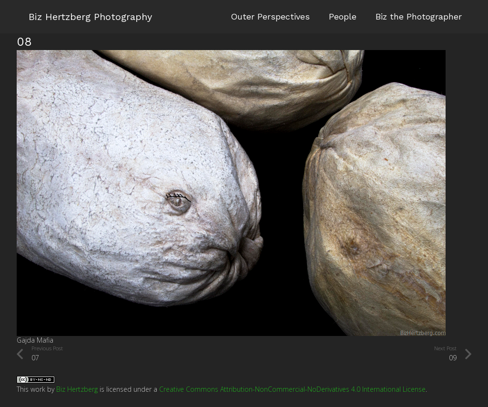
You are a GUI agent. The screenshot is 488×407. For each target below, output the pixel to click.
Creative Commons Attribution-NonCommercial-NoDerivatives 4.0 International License (292, 389)
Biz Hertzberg (77, 389)
